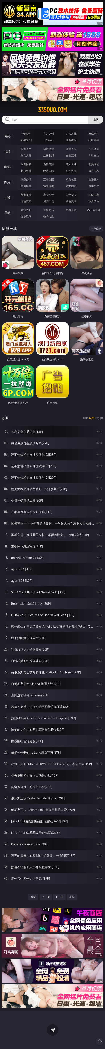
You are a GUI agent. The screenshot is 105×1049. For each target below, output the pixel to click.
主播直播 (71, 155)
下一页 (59, 897)
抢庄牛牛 (93, 140)
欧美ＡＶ (71, 149)
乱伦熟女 (71, 170)
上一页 (46, 897)
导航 (7, 213)
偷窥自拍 (26, 179)
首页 (33, 897)
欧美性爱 (93, 164)
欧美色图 (71, 179)
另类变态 (93, 170)
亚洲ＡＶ (26, 149)
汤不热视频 (93, 210)
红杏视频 (26, 216)
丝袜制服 (48, 155)
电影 (7, 167)
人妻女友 (71, 194)
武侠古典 (93, 194)
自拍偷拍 (48, 149)
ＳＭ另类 (93, 155)
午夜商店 (48, 210)
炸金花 (49, 140)
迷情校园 (26, 201)
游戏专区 (93, 133)
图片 (7, 182)
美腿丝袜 (26, 186)
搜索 (95, 119)
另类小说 (48, 201)
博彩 (7, 136)
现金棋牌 (71, 140)
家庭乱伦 (48, 194)
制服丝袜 (26, 170)
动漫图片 (93, 179)
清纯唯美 (48, 186)
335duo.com (52, 110)
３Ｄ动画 (93, 149)
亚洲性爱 (26, 164)
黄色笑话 (71, 201)
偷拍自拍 (48, 164)
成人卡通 (71, 164)
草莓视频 (71, 210)
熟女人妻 (26, 155)
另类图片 (93, 186)
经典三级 (48, 170)
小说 (7, 197)
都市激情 (26, 194)
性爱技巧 (93, 201)
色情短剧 (48, 216)
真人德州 (48, 133)
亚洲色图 (48, 179)
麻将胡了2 (26, 140)
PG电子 (26, 133)
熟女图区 (71, 186)
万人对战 (71, 133)
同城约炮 (26, 210)
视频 (7, 152)
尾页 (72, 897)
